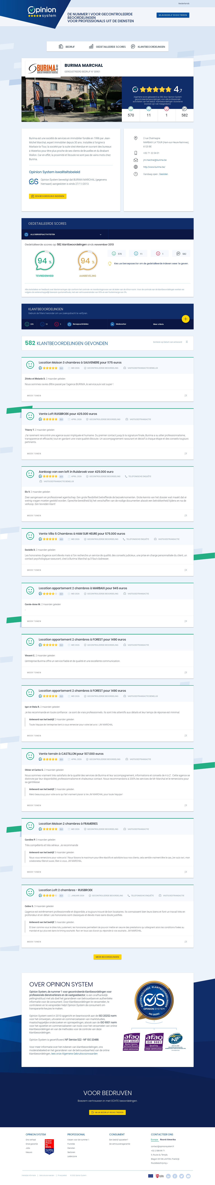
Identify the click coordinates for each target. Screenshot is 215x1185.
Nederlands (184, 3)
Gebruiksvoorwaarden (47, 1175)
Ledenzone (72, 1156)
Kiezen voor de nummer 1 (78, 1140)
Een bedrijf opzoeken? (118, 1140)
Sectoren (71, 1152)
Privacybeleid (62, 1175)
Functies (71, 1144)
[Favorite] (186, 319)
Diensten (71, 1148)
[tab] (155, 1139)
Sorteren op (167, 342)
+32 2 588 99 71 (158, 1150)
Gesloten (163, 174)
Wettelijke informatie (29, 1175)
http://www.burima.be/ (154, 167)
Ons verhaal (31, 1140)
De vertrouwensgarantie (119, 1144)
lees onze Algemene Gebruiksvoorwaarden (74, 1053)
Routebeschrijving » (159, 1163)
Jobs (28, 1148)
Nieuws (29, 1152)
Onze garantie (32, 1144)
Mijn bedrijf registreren (173, 15)
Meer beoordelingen (107, 957)
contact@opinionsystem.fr (162, 1146)
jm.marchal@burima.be (155, 160)
